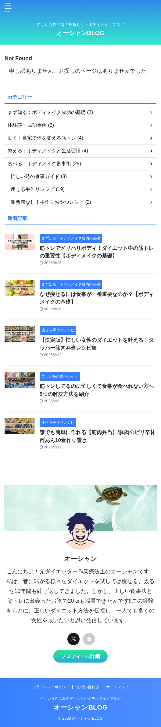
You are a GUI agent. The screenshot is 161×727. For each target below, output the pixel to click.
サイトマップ (117, 687)
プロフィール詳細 (80, 656)
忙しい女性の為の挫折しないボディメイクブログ (80, 698)
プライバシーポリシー (51, 687)
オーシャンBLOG (80, 33)
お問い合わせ (88, 687)
